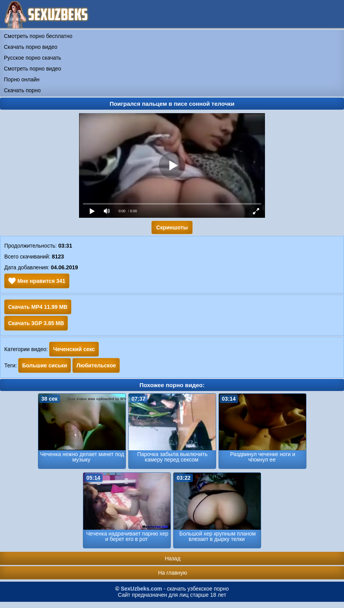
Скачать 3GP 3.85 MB (36, 323)
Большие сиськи (44, 365)
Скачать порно (22, 90)
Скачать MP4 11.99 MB (37, 307)
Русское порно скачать (32, 58)
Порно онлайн (22, 79)
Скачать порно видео (30, 47)
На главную (172, 573)
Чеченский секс (74, 349)
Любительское (96, 365)
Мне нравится (36, 281)
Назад (172, 558)
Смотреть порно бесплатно (38, 36)
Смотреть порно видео (32, 68)
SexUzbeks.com (141, 589)
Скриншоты (171, 227)
